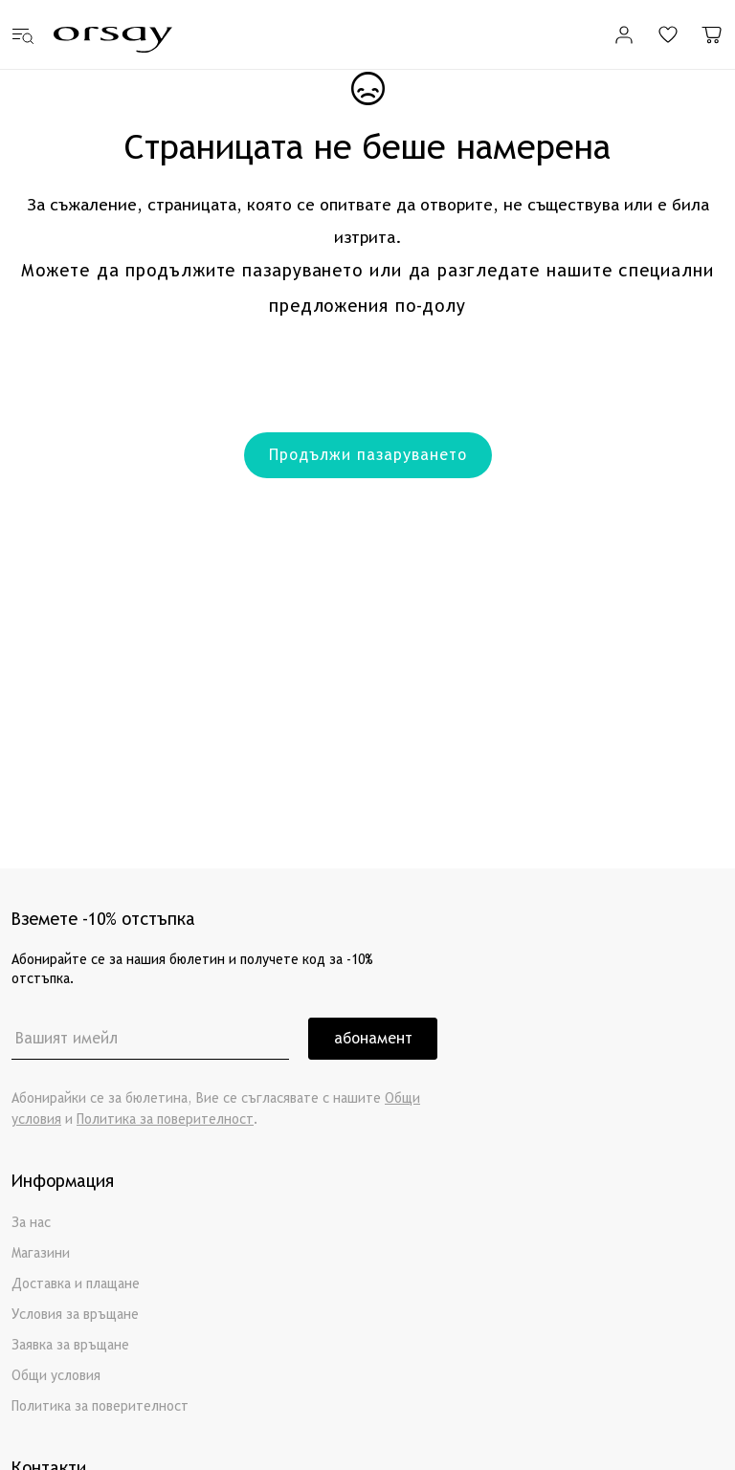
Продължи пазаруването (368, 455)
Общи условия (55, 1376)
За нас (31, 1223)
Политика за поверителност (165, 1119)
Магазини (40, 1253)
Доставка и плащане (75, 1284)
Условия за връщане (75, 1314)
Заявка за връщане (70, 1345)
